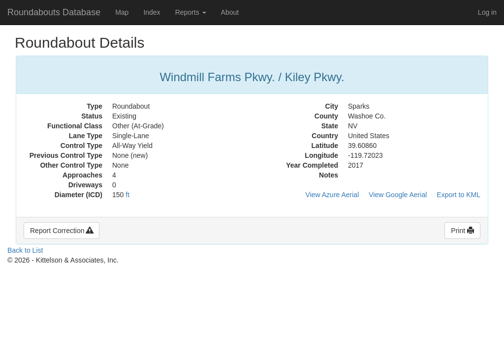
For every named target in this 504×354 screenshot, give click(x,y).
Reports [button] (190, 12)
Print (462, 231)
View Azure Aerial (332, 195)
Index (151, 12)
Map (121, 12)
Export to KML (458, 195)
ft (127, 195)
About (230, 12)
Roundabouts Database (53, 12)
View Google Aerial (398, 195)
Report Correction (61, 231)
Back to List (25, 250)
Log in (487, 12)
